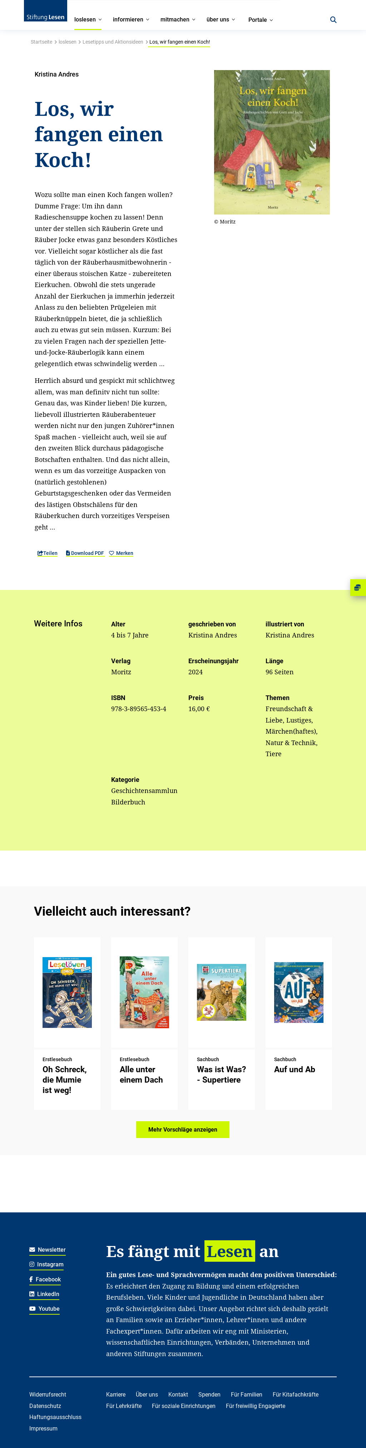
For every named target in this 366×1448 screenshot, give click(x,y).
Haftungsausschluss (55, 1417)
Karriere (115, 1394)
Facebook (45, 1279)
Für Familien (246, 1394)
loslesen (67, 42)
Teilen (48, 553)
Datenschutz (45, 1406)
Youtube (44, 1308)
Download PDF (85, 553)
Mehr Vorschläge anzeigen (182, 1129)
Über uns (147, 1394)
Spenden (209, 1394)
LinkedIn (44, 1294)
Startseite (41, 42)
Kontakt (178, 1394)
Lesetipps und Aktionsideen (113, 42)
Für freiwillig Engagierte (255, 1406)
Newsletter (47, 1249)
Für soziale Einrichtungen (184, 1406)
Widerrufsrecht (47, 1394)
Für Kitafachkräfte (295, 1394)
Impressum (43, 1428)
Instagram (46, 1264)
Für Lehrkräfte (124, 1406)
